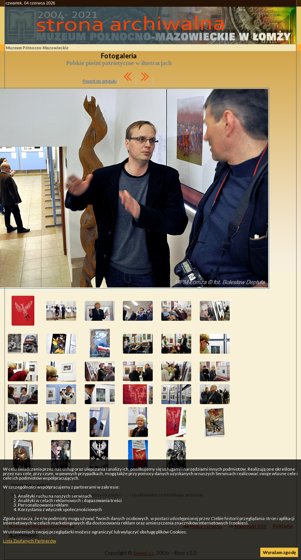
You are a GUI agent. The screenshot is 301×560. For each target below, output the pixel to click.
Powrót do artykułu (100, 81)
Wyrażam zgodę (279, 552)
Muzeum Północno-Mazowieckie (37, 47)
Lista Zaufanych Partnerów (29, 541)
